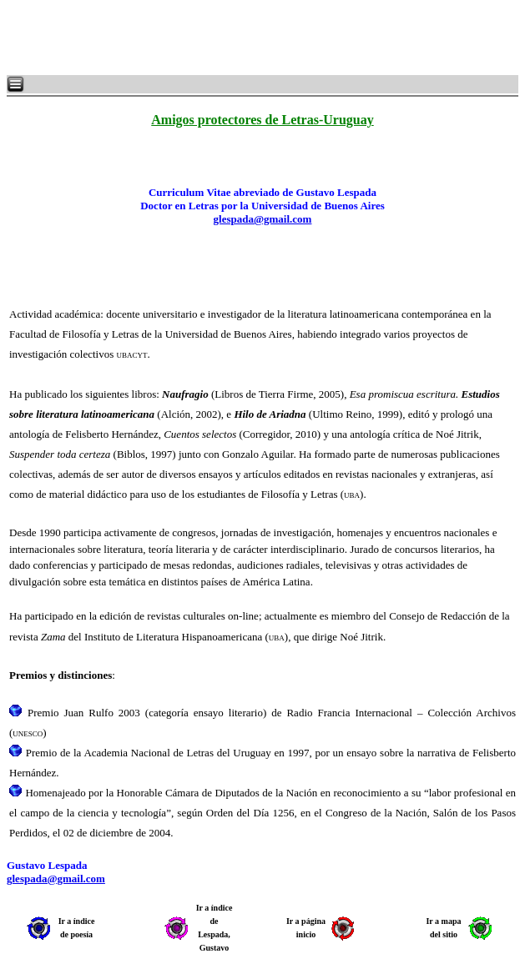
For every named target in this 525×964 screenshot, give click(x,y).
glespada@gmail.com (263, 219)
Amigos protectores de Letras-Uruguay (262, 120)
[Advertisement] (209, 37)
